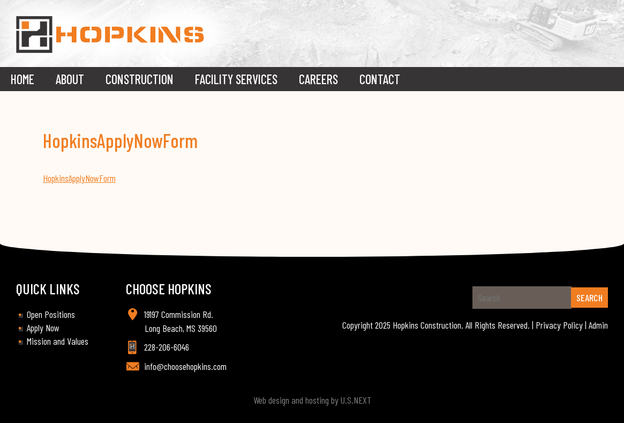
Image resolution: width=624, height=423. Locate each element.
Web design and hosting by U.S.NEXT (312, 400)
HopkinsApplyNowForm (79, 178)
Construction (140, 79)
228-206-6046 (166, 347)
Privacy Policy (559, 325)
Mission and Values (57, 341)
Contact (379, 79)
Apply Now (43, 327)
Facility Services (236, 79)
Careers (318, 79)
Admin (598, 325)
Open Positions (51, 314)
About (70, 79)
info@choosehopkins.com (185, 366)
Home (22, 79)
